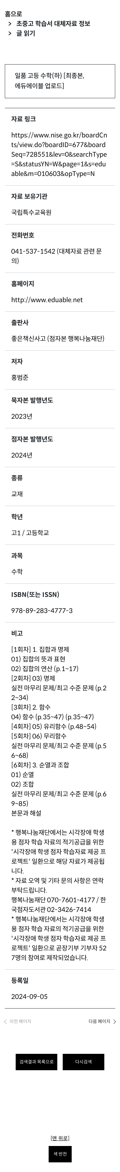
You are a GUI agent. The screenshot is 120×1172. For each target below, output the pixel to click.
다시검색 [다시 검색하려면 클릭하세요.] (83, 1062)
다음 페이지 (99, 1021)
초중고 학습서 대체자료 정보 (53, 24)
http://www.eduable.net (47, 300)
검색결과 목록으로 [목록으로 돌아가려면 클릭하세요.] (37, 1062)
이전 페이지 (20, 1021)
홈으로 (13, 14)
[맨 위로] (60, 1138)
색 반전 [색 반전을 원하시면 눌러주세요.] (60, 1154)
